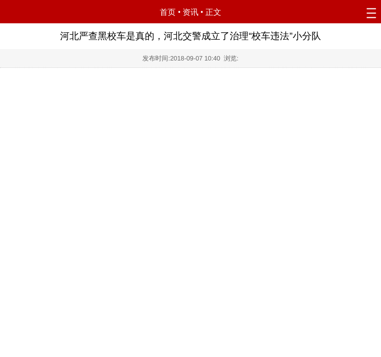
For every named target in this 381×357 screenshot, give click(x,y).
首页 (168, 12)
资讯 (190, 12)
